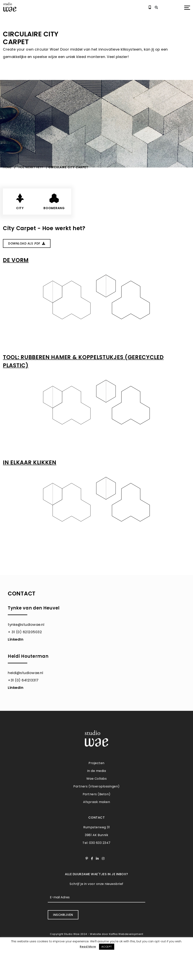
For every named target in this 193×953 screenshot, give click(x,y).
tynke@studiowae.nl (26, 624)
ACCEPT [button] (106, 947)
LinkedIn (15, 639)
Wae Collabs (96, 778)
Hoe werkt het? (31, 167)
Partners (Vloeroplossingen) (96, 786)
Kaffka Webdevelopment (126, 934)
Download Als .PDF (26, 243)
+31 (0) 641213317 (23, 680)
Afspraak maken (96, 802)
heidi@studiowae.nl (25, 672)
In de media (96, 771)
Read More (88, 947)
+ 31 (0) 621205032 (25, 631)
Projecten (96, 763)
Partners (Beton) (97, 794)
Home (7, 167)
